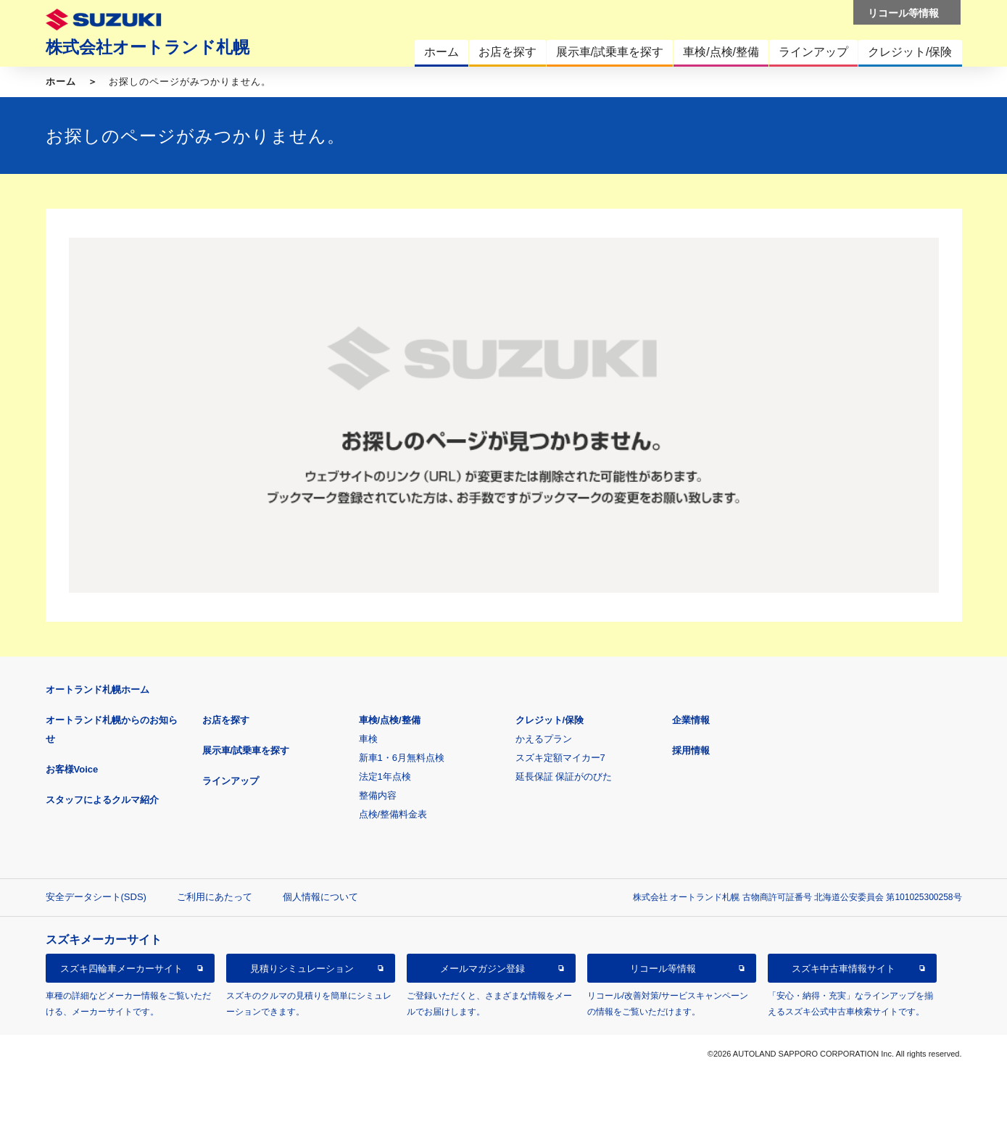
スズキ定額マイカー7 (560, 757)
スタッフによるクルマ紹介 (102, 799)
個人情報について (320, 896)
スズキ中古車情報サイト (843, 968)
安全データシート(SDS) (96, 896)
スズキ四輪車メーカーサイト (121, 968)
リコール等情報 (663, 968)
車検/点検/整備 (389, 720)
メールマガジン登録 (482, 968)
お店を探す (225, 720)
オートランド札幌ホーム (97, 689)
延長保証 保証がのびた (564, 776)
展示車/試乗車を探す (246, 750)
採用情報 (691, 750)
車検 (368, 738)
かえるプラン (543, 738)
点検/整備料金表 (393, 814)
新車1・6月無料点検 (401, 757)
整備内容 (378, 795)
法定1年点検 (385, 776)
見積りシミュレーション (302, 968)
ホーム (61, 81)
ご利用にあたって (214, 896)
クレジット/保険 (549, 720)
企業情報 (691, 720)
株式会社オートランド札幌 (147, 47)
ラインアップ (230, 780)
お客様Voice (72, 769)
